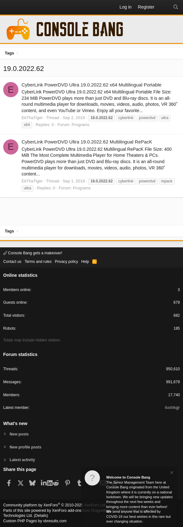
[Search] (176, 7)
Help (85, 261)
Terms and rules (37, 261)
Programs (80, 124)
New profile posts (25, 447)
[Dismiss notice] (171, 473)
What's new (15, 423)
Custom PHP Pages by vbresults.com (35, 521)
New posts (19, 434)
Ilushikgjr (172, 407)
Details (41, 515)
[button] (8, 7)
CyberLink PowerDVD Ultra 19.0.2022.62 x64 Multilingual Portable (91, 84)
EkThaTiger (32, 117)
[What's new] (164, 7)
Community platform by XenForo (54, 505)
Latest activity (22, 460)
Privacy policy (66, 261)
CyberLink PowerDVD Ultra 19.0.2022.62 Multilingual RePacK (87, 141)
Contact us (12, 261)
